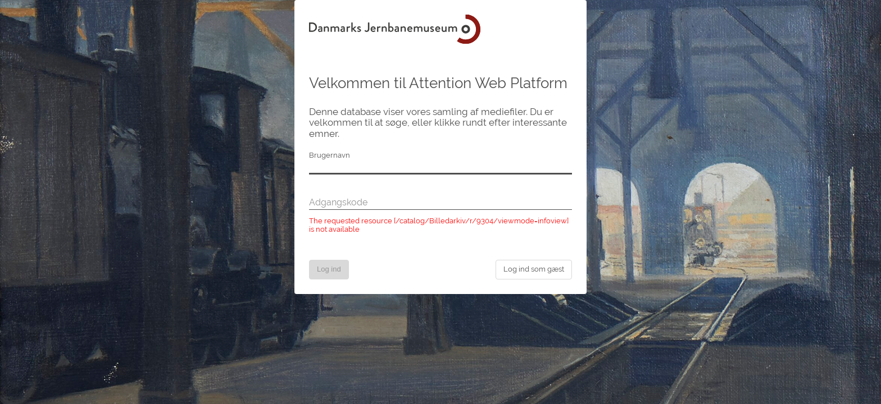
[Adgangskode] (440, 203)
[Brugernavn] (440, 168)
